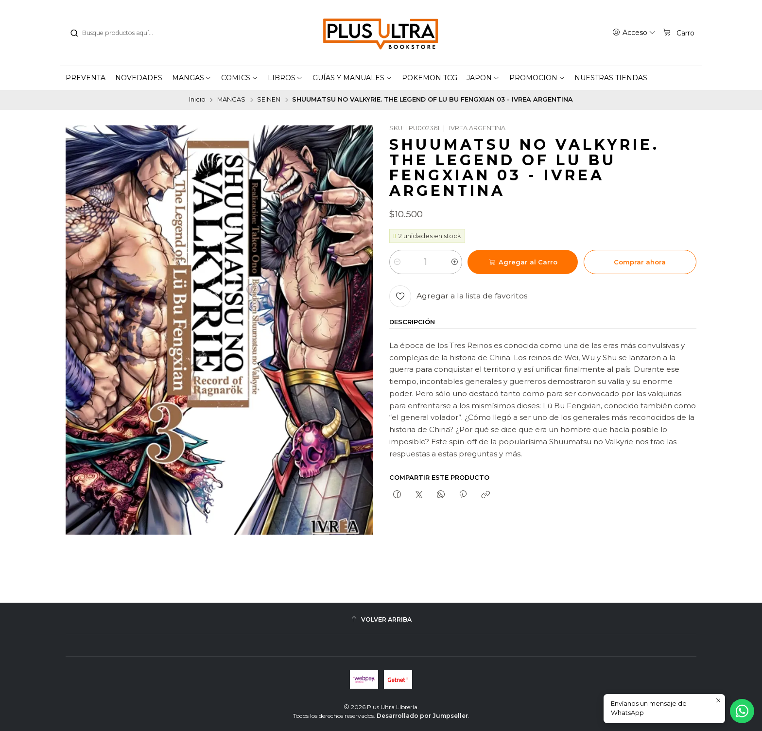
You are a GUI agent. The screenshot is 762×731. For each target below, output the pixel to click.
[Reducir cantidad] (397, 262)
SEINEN (268, 100)
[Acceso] (634, 32)
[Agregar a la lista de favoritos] (458, 296)
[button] (192, 78)
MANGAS (231, 100)
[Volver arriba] (381, 619)
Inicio (197, 100)
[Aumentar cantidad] (454, 262)
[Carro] (678, 32)
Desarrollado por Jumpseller (422, 715)
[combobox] (119, 33)
